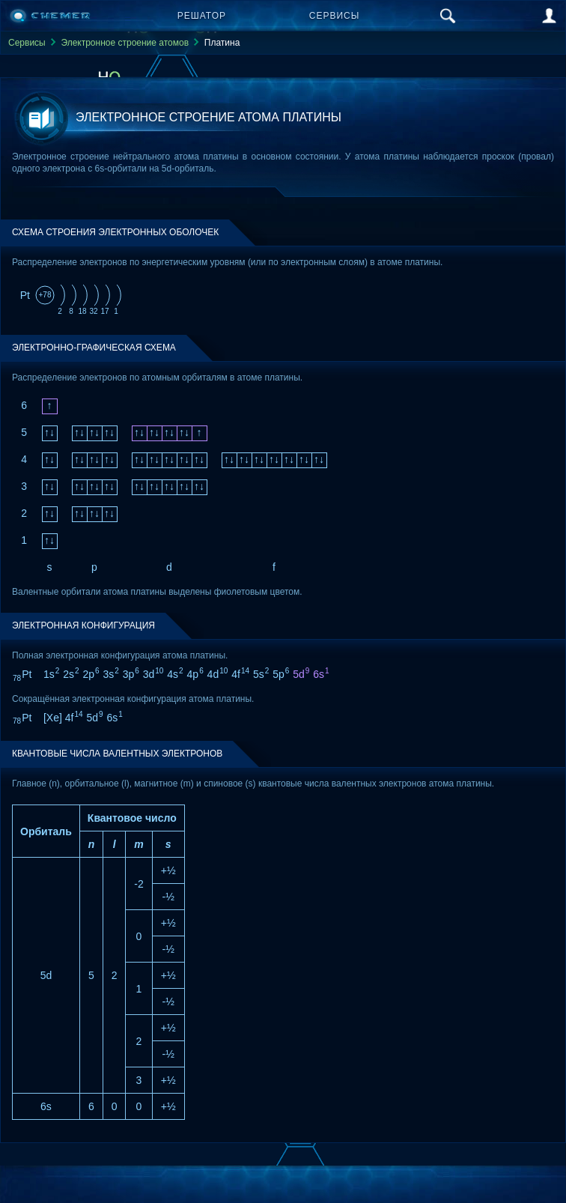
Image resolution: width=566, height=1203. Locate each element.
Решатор (201, 15)
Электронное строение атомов (125, 42)
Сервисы (334, 15)
